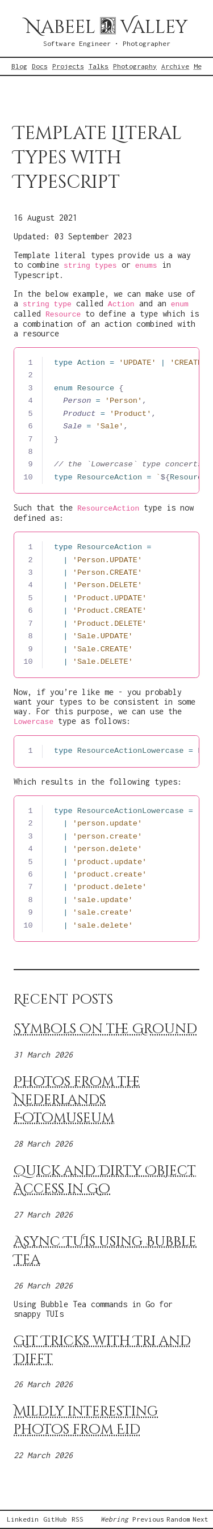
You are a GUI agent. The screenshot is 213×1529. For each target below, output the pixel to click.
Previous (148, 1519)
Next (200, 1519)
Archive (175, 66)
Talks (98, 66)
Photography (135, 66)
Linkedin (23, 1519)
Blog (19, 66)
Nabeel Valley (106, 27)
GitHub (55, 1519)
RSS (77, 1519)
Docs (40, 66)
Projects (68, 66)
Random (178, 1519)
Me (198, 66)
